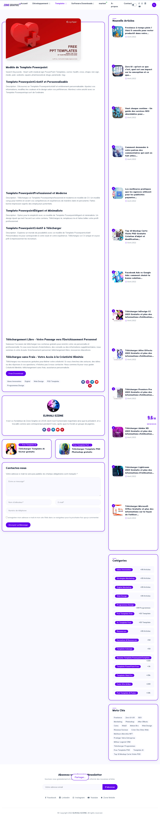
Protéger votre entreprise (124, 738)
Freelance (118, 718)
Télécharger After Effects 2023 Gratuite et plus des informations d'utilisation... (139, 353)
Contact (128, 3)
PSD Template (53, 381)
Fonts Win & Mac (124, 684)
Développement (40, 3)
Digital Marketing (124, 587)
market (102, 3)
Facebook (50, 797)
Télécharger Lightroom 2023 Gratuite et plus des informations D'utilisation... (139, 470)
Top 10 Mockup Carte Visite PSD (127, 754)
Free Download (16, 373)
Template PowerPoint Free (128, 666)
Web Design (39, 381)
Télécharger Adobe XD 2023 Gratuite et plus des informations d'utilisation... (139, 431)
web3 (124, 726)
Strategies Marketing (125, 578)
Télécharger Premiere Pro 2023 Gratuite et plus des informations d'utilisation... (139, 392)
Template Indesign (124, 649)
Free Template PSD (122, 750)
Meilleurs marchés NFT (123, 734)
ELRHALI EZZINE (80, 813)
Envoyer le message (18, 525)
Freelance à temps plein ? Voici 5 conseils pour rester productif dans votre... (139, 30)
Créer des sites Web (139, 730)
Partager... (80, 777)
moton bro (134, 726)
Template (60, 3)
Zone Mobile (108, 797)
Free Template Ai (28, 445)
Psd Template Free (124, 614)
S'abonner (110, 787)
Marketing (118, 722)
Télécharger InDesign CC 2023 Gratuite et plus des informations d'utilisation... (139, 314)
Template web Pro (124, 675)
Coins (116, 726)
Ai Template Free (124, 622)
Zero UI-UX (130, 718)
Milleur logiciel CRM (122, 742)
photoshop (130, 722)
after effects (143, 722)
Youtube (93, 797)
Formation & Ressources (127, 640)
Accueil (24, 3)
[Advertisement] (53, 113)
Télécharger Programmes (124, 746)
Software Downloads (81, 3)
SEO (140, 718)
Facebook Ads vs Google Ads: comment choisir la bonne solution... (138, 275)
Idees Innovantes (14, 381)
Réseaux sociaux (121, 730)
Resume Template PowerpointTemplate (133, 658)
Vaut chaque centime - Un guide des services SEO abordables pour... (138, 111)
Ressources (121, 631)
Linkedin (64, 797)
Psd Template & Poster (126, 693)
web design (147, 726)
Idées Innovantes (124, 570)
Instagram (79, 797)
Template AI (138, 750)
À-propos (114, 5)
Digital (27, 381)
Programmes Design (15, 385)
